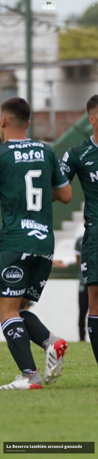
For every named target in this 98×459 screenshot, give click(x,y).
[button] (4, 6)
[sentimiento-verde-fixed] (49, 5)
